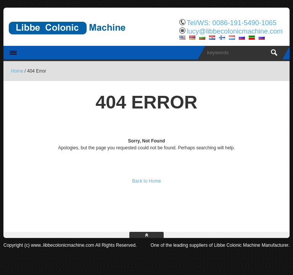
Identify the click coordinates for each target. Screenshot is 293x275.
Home (17, 71)
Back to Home (146, 181)
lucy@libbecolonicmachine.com (235, 31)
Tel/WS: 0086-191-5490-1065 (232, 23)
